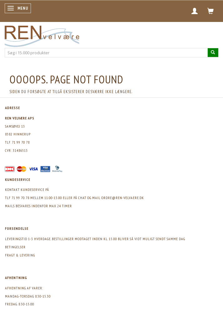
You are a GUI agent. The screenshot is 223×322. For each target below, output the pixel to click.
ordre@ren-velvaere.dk (122, 197)
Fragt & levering (20, 255)
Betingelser (15, 247)
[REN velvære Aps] (42, 35)
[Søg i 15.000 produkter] (213, 52)
